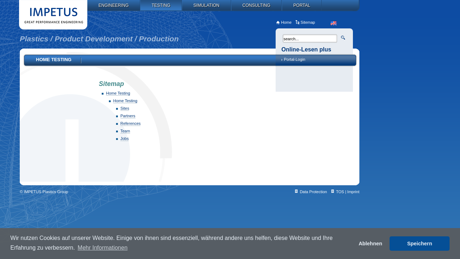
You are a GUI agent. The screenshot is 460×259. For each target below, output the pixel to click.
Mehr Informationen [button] (103, 248)
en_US (334, 23)
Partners (127, 116)
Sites (124, 108)
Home (286, 22)
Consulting (257, 5)
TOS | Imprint (347, 192)
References (130, 123)
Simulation (206, 5)
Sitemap (307, 22)
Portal (301, 5)
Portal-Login (294, 59)
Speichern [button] (419, 243)
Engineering (113, 5)
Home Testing (118, 93)
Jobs (124, 138)
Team (125, 131)
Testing (161, 5)
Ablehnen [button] (370, 243)
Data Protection (313, 192)
